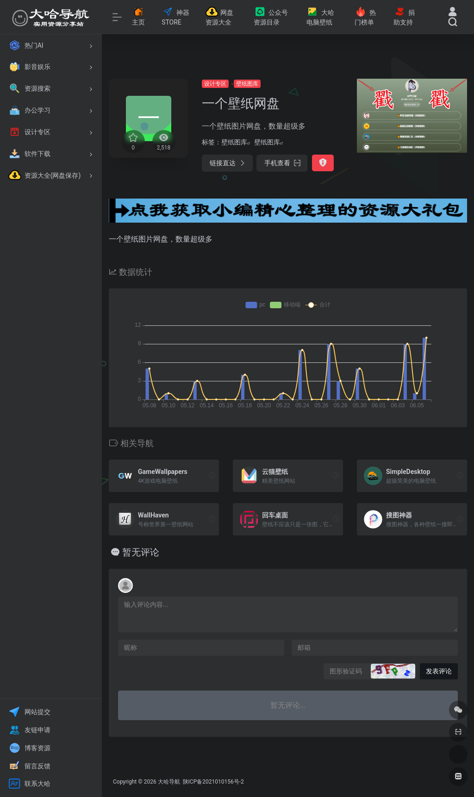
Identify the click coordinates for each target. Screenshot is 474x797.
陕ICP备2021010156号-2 (212, 781)
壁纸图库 (247, 84)
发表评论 (439, 671)
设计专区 (215, 84)
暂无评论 (140, 552)
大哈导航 (169, 781)
